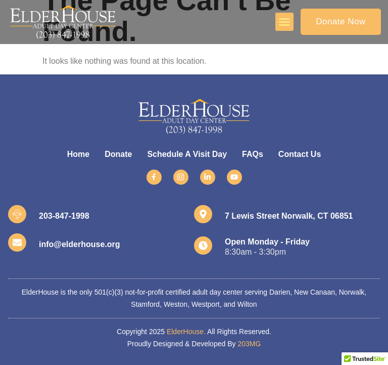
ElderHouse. (186, 332)
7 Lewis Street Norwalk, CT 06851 (289, 216)
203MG (249, 344)
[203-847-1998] (17, 214)
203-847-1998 (64, 216)
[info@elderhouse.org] (17, 242)
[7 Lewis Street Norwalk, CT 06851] (203, 214)
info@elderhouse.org (79, 244)
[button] (284, 22)
